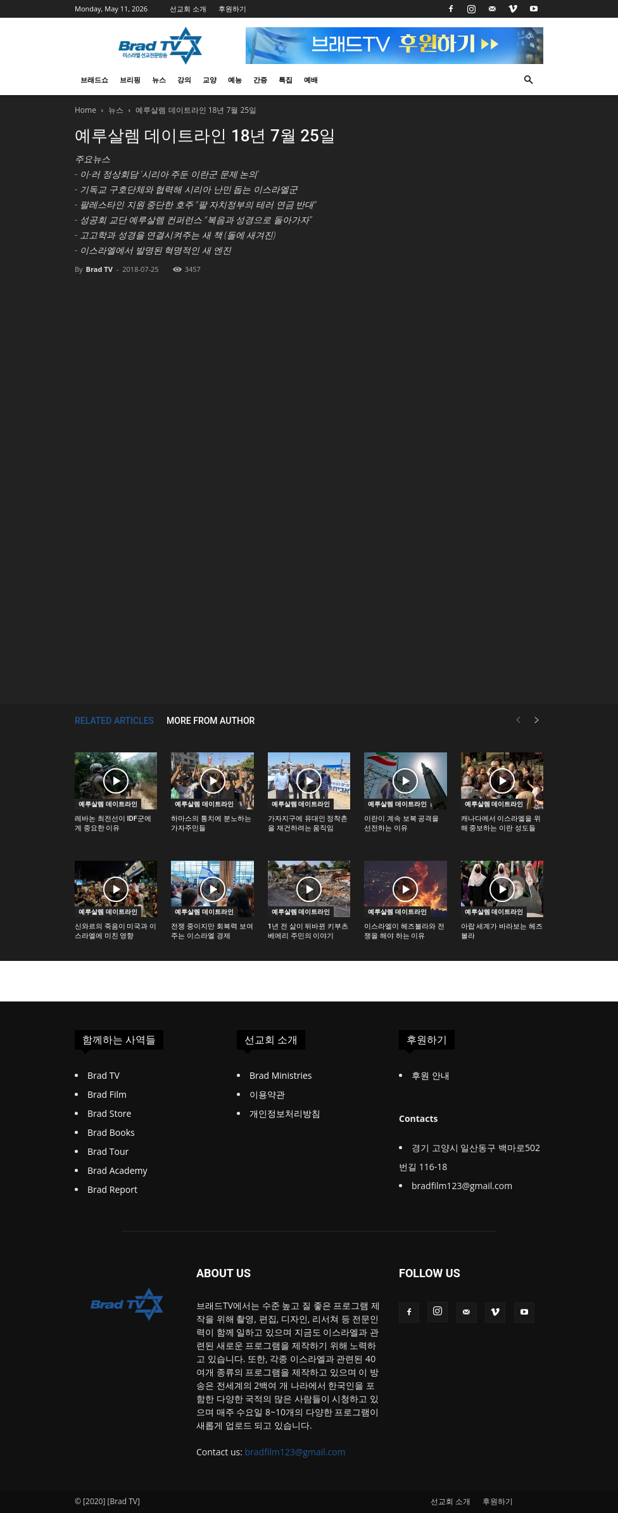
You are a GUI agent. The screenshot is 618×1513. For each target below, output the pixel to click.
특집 (286, 79)
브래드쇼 (94, 79)
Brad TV (98, 269)
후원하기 (232, 8)
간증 (260, 79)
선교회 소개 (188, 8)
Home (85, 110)
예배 (311, 79)
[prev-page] (518, 720)
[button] (528, 80)
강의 (184, 79)
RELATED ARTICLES (114, 721)
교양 (210, 79)
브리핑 (130, 79)
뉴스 (159, 79)
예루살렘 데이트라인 (108, 803)
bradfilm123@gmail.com (295, 1452)
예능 (235, 79)
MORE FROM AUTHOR (211, 721)
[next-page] (537, 720)
